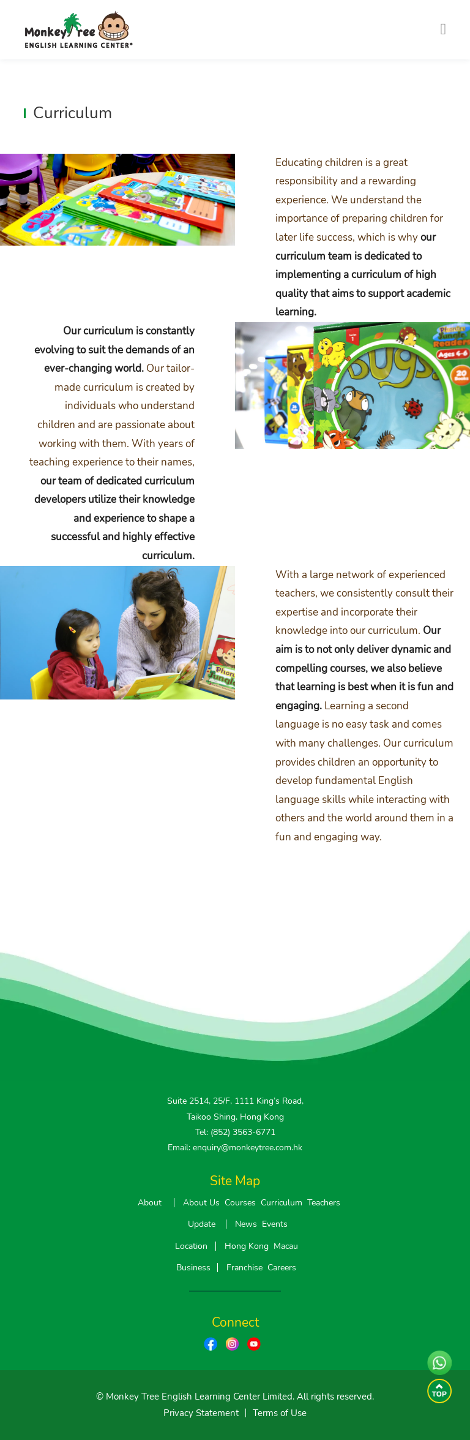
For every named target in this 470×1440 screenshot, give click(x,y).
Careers (281, 1267)
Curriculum (281, 1202)
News (246, 1224)
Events (275, 1224)
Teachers (323, 1202)
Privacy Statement (201, 1413)
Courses (240, 1202)
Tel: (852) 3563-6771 (235, 1132)
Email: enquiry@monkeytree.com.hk (235, 1147)
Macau (286, 1246)
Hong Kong (247, 1246)
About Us (201, 1202)
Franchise (244, 1267)
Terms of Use (280, 1413)
